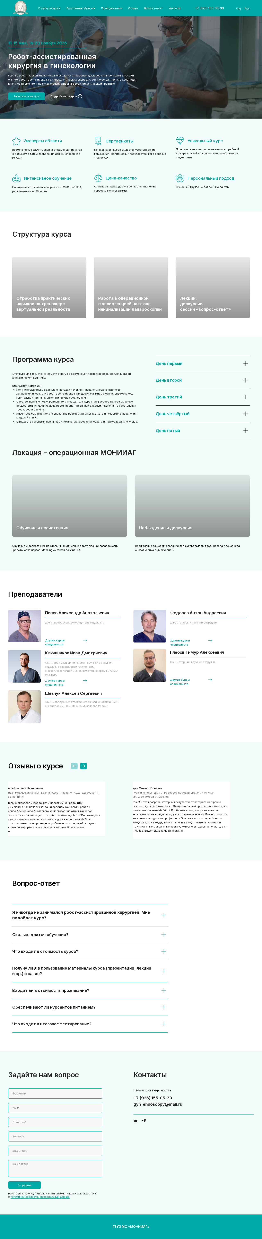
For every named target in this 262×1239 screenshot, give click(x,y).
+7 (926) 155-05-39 (152, 1097)
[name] (55, 1093)
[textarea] (55, 1168)
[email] (55, 1151)
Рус (247, 8)
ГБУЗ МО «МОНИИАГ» (131, 1226)
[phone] (55, 1136)
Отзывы (133, 8)
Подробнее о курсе (63, 96)
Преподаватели (111, 8)
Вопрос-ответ (153, 8)
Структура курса (49, 8)
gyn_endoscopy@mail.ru (157, 1104)
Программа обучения (81, 8)
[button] (26, 96)
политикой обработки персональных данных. (40, 1196)
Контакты (175, 8)
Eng (238, 8)
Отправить (25, 1185)
